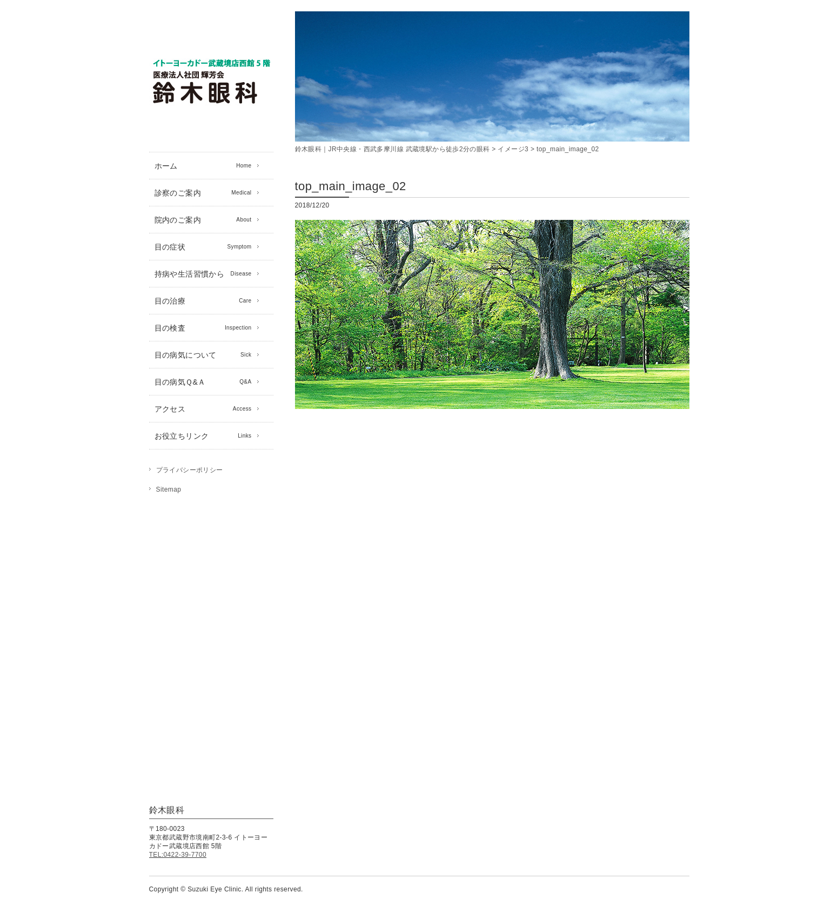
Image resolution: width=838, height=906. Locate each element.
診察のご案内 (203, 192)
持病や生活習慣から (203, 274)
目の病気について (203, 355)
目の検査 (203, 328)
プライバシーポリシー (189, 470)
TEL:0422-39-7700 (177, 854)
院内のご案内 (203, 219)
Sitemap (169, 489)
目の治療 (203, 301)
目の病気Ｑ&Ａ (203, 382)
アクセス (203, 409)
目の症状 (203, 246)
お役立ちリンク (203, 436)
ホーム (203, 165)
